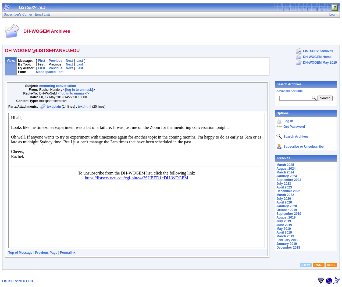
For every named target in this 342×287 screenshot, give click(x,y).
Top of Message (20, 253)
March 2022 (285, 195)
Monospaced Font (50, 72)
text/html (84, 106)
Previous (55, 61)
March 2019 (285, 236)
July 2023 (283, 184)
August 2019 (285, 217)
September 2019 (288, 214)
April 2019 (284, 232)
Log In (288, 121)
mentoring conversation (57, 86)
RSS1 (319, 265)
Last (79, 61)
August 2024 (285, 168)
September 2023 (288, 180)
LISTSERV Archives (318, 51)
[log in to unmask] (79, 90)
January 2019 (286, 244)
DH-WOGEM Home (317, 57)
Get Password (294, 127)
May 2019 (283, 229)
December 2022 (288, 191)
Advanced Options (289, 90)
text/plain (54, 106)
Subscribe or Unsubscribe (303, 146)
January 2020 (286, 206)
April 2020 (284, 202)
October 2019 (286, 210)
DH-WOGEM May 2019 (320, 62)
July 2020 (283, 199)
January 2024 (286, 176)
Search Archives (289, 84)
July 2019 (283, 221)
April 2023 (284, 187)
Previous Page (46, 253)
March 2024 (285, 172)
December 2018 (288, 247)
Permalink (67, 253)
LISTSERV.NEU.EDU (17, 281)
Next (69, 61)
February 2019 (287, 240)
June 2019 (284, 225)
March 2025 (285, 165)
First (41, 61)
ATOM (305, 265)
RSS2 (331, 265)
